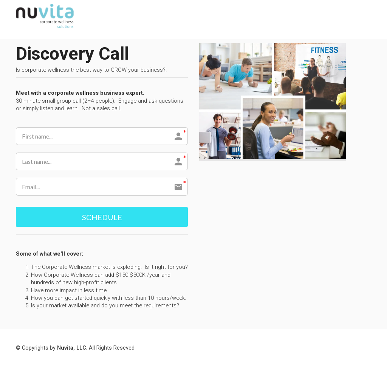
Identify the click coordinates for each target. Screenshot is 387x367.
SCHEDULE (102, 217)
